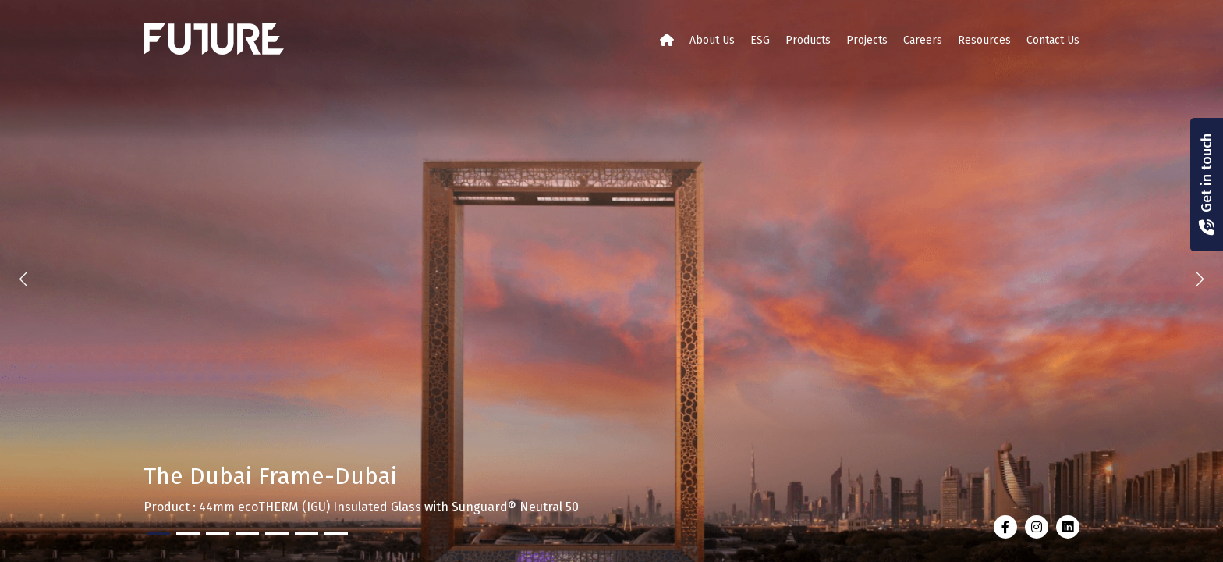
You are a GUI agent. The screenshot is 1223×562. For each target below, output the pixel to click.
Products (808, 40)
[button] (1199, 279)
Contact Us (1052, 40)
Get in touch (1206, 172)
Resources (984, 40)
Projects (867, 40)
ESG (760, 40)
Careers (922, 40)
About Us (712, 40)
